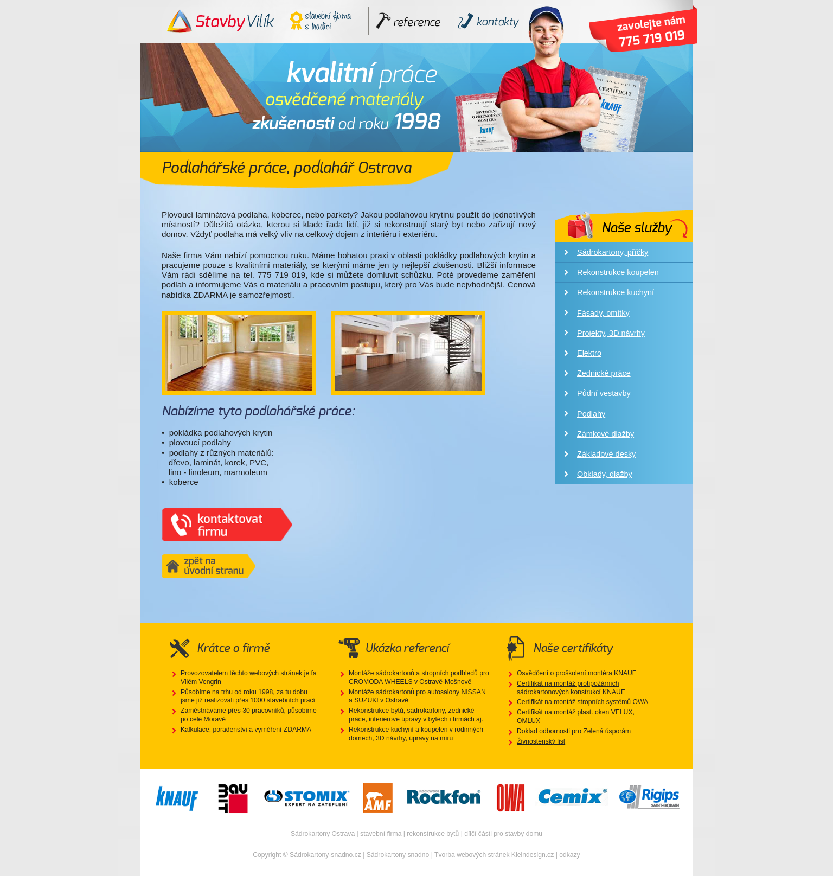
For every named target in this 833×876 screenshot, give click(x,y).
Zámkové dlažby (605, 434)
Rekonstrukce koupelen (618, 272)
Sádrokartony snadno (398, 855)
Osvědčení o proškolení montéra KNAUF (576, 673)
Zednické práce (604, 373)
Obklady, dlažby (604, 474)
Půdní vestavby (604, 393)
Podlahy (591, 414)
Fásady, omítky (603, 313)
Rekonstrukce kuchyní (615, 292)
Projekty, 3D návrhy (611, 333)
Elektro (589, 353)
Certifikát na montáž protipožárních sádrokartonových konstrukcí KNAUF (571, 688)
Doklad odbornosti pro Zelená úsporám (574, 731)
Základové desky (606, 454)
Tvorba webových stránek (472, 855)
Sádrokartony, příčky (612, 252)
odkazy (569, 855)
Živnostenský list (541, 741)
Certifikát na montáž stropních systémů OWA (582, 702)
